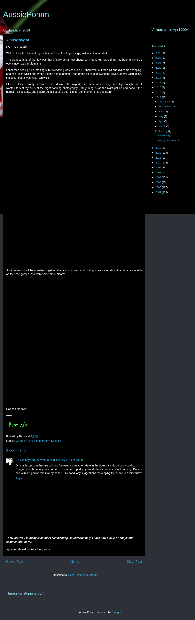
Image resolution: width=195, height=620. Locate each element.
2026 (158, 53)
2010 (158, 162)
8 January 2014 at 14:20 (68, 460)
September (165, 106)
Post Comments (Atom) (82, 574)
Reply (19, 478)
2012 (158, 152)
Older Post (134, 561)
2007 (158, 177)
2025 (158, 57)
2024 (158, 62)
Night (30, 440)
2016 (158, 87)
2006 (158, 182)
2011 (158, 157)
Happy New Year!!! (168, 140)
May (161, 116)
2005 (158, 187)
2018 (158, 77)
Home (74, 561)
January (163, 131)
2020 (158, 72)
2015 (158, 92)
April (161, 121)
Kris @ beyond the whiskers (34, 460)
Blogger (116, 612)
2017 (158, 82)
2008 (158, 172)
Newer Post (14, 561)
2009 (158, 167)
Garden (20, 440)
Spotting (56, 440)
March (162, 126)
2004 (158, 192)
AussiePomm (26, 14)
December (165, 101)
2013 (158, 147)
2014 (158, 97)
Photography (42, 440)
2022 (158, 67)
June (162, 111)
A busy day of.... (19, 40)
